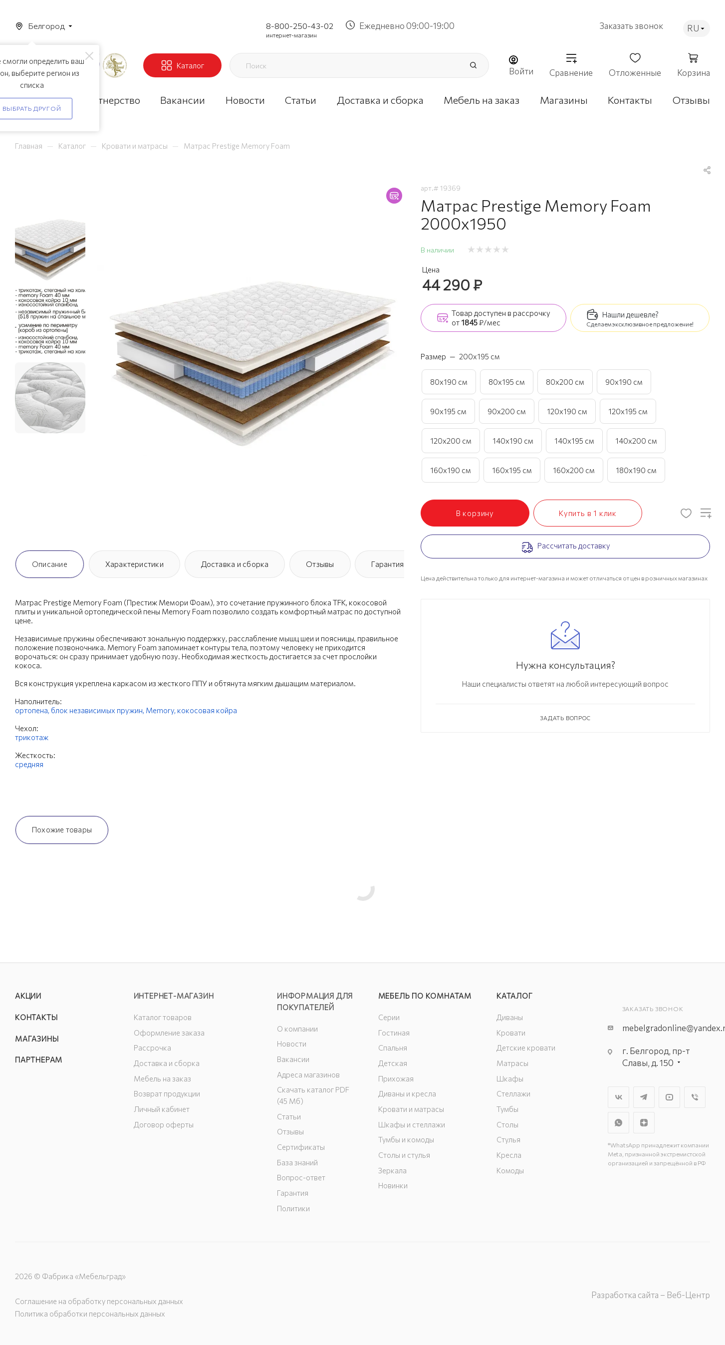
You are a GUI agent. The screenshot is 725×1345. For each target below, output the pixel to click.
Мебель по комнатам (425, 995)
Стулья (508, 1139)
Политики (293, 1208)
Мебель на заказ (162, 1078)
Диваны (509, 1017)
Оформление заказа (169, 1032)
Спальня (392, 1047)
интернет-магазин (291, 35)
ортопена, (33, 710)
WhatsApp (618, 1122)
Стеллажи (513, 1093)
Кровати (510, 1032)
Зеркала (392, 1170)
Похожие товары (62, 829)
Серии (389, 1017)
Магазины (36, 1038)
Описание (49, 563)
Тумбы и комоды (406, 1139)
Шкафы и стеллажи (411, 1124)
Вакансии (293, 1059)
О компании (297, 1028)
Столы (507, 1124)
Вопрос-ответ (301, 1177)
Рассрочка (152, 1047)
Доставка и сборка (235, 563)
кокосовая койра (207, 710)
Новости (291, 1043)
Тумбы (507, 1108)
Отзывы (320, 563)
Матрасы (512, 1063)
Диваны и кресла (407, 1093)
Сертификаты (301, 1146)
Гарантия (387, 563)
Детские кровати (525, 1047)
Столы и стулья (404, 1154)
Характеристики (134, 563)
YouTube (669, 1097)
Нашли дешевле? (630, 314)
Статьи (289, 1116)
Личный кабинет (162, 1108)
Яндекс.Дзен (644, 1122)
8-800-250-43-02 (299, 25)
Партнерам (38, 1059)
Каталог (514, 995)
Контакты (36, 1017)
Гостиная (394, 1032)
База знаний (297, 1162)
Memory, (161, 710)
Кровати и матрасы (411, 1108)
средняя (29, 764)
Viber (695, 1097)
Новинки (393, 1185)
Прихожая (396, 1078)
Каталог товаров (163, 1017)
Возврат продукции (167, 1093)
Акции (28, 995)
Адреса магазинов (308, 1074)
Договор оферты (164, 1124)
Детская (392, 1063)
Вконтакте (618, 1097)
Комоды (510, 1170)
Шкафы (509, 1078)
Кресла (508, 1154)
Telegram (644, 1097)
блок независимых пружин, (98, 710)
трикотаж (31, 737)
